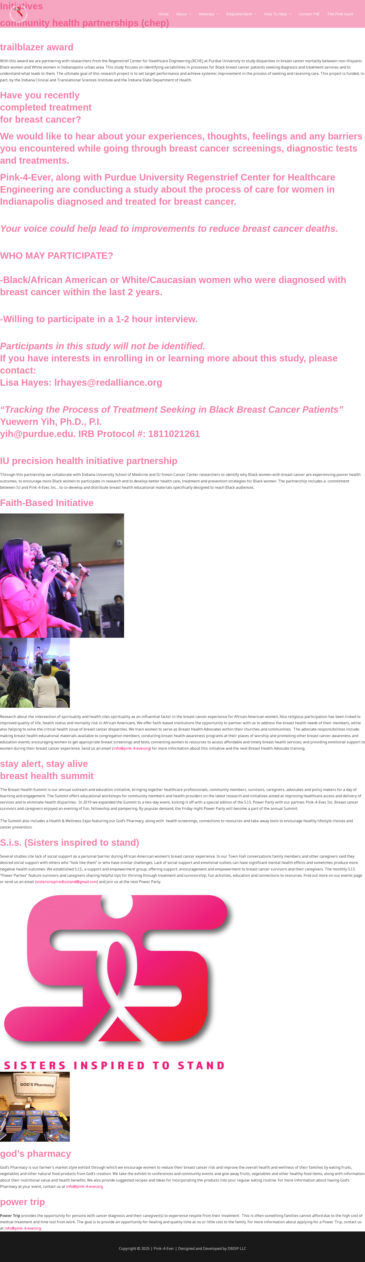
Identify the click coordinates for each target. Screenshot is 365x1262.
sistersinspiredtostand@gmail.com (66, 881)
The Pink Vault (340, 14)
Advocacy (206, 14)
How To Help (275, 14)
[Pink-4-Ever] (18, 13)
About (181, 14)
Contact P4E (309, 14)
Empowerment (239, 14)
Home (164, 14)
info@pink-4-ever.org (131, 748)
